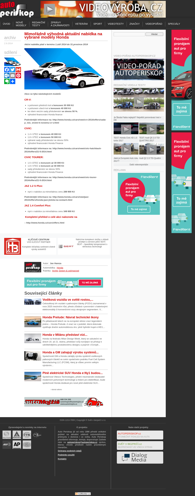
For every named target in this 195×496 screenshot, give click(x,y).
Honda (60, 267)
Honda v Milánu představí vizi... (65, 334)
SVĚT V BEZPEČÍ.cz (130, 443)
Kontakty (62, 459)
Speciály (174, 23)
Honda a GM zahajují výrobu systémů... (71, 352)
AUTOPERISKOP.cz (129, 433)
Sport (97, 23)
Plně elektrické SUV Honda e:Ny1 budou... (73, 373)
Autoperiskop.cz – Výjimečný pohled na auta (17, 9)
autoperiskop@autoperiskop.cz (82, 442)
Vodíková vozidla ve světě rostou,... (68, 299)
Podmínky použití (66, 455)
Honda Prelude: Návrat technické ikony (71, 317)
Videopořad (153, 23)
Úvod (6, 23)
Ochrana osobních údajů (70, 451)
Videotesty (116, 23)
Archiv (55, 270)
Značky (134, 23)
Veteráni (81, 23)
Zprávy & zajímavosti (69, 270)
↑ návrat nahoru (56, 389)
